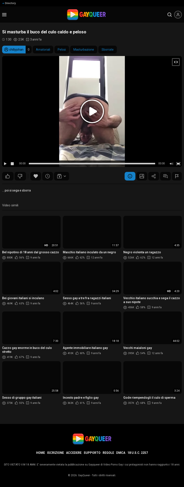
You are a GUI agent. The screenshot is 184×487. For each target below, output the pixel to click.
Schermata (142, 176)
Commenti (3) (165, 176)
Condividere (154, 176)
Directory (9, 3)
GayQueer (84, 475)
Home (40, 452)
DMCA (120, 452)
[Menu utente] (178, 15)
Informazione (130, 176)
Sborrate (108, 49)
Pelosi (62, 49)
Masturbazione (83, 49)
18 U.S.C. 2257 (137, 452)
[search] (169, 14)
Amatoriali (43, 49)
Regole (108, 452)
